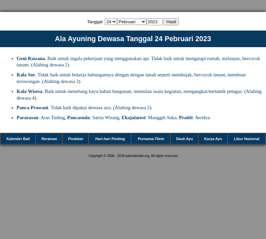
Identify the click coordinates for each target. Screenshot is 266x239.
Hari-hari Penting (110, 139)
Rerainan (49, 139)
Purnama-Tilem (151, 139)
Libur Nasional (246, 139)
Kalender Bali (18, 139)
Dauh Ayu (184, 139)
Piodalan (75, 139)
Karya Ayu (213, 139)
